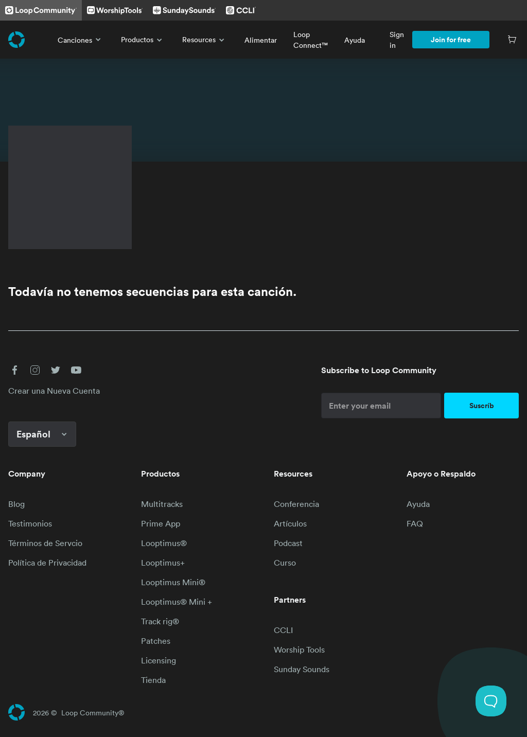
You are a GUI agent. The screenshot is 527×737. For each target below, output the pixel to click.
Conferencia (296, 504)
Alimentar (260, 40)
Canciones (81, 39)
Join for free (451, 39)
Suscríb (481, 405)
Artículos (290, 523)
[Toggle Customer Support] (491, 701)
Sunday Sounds (301, 669)
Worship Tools (299, 649)
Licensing (158, 660)
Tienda (153, 680)
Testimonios (30, 523)
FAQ (415, 523)
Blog (16, 504)
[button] (14, 370)
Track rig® (160, 621)
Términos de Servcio (45, 543)
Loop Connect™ (310, 39)
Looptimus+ (163, 562)
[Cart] (512, 39)
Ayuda (354, 40)
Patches (155, 641)
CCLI (283, 630)
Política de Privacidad (47, 562)
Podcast (288, 543)
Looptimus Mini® (173, 582)
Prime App (160, 523)
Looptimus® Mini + (176, 601)
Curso (285, 562)
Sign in (397, 39)
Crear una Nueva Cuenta (54, 390)
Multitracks (162, 504)
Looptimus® (164, 543)
